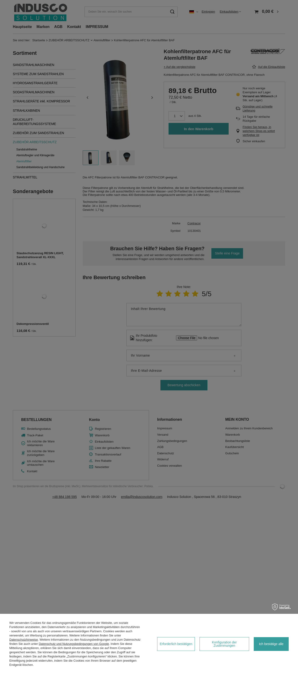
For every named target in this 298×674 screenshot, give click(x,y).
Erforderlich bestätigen (176, 644)
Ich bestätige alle (271, 644)
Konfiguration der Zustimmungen (224, 643)
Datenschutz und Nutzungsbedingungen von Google (74, 644)
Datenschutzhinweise (23, 639)
